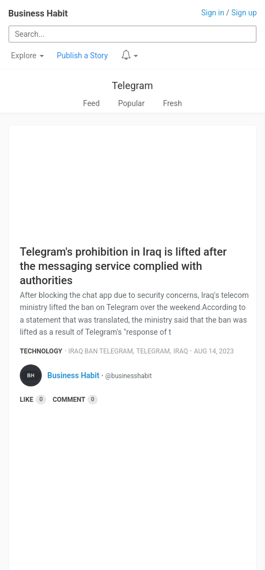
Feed (91, 103)
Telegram (132, 85)
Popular (131, 103)
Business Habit (38, 13)
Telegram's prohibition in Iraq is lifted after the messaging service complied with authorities (123, 266)
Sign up (244, 12)
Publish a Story (82, 55)
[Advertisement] (138, 488)
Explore (27, 55)
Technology (41, 351)
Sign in (212, 12)
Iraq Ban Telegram (100, 351)
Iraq (180, 351)
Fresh (172, 103)
